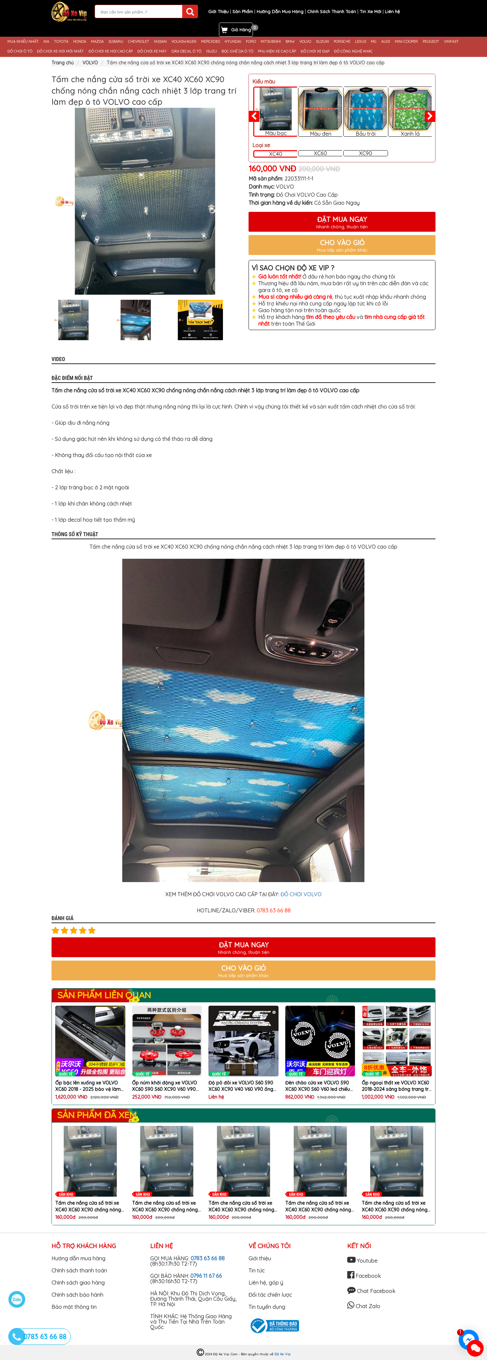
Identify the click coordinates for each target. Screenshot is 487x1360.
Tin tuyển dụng (267, 1306)
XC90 (365, 153)
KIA (46, 41)
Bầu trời (366, 112)
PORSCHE (342, 41)
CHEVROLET (138, 41)
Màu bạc (275, 112)
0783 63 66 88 (208, 1258)
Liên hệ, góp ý (266, 1282)
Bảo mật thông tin (74, 1306)
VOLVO (305, 41)
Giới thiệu (260, 1258)
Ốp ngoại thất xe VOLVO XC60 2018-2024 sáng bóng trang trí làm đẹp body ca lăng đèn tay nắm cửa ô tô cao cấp (396, 1086)
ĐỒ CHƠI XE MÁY (152, 51)
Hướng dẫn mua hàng (78, 1258)
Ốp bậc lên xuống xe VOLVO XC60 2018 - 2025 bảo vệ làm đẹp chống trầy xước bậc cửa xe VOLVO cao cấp (88, 1086)
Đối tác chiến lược (270, 1294)
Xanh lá (410, 112)
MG (374, 41)
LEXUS (360, 41)
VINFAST (451, 41)
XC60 (320, 153)
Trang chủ (63, 63)
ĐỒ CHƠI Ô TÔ (19, 51)
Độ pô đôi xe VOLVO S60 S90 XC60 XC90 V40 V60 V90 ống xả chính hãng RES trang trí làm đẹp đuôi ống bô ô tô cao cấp (243, 1086)
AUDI (385, 41)
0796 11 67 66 (206, 1275)
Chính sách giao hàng (78, 1282)
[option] (145, 201)
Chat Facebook (371, 1291)
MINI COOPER (406, 41)
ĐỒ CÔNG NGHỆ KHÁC (353, 51)
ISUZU (211, 51)
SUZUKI (322, 41)
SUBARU (115, 41)
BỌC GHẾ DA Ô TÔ (237, 51)
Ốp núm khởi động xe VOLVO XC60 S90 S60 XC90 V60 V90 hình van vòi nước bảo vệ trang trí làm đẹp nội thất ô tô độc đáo (167, 1086)
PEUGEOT (431, 41)
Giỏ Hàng (241, 29)
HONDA (79, 41)
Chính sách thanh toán (79, 1270)
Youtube (362, 1260)
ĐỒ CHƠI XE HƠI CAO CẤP (111, 51)
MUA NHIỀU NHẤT (23, 41)
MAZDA (97, 41)
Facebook (364, 1275)
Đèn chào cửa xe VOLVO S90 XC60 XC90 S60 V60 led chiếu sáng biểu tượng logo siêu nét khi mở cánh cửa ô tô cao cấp (318, 1086)
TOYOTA (61, 41)
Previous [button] (46, 320)
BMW (290, 41)
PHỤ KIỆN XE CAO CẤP (277, 51)
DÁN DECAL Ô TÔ (186, 51)
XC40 (275, 154)
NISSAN (160, 41)
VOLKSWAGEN (183, 41)
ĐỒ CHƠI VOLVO (301, 894)
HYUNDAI (233, 41)
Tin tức (257, 1270)
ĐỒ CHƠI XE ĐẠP (315, 51)
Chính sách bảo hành (77, 1294)
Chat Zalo (363, 1306)
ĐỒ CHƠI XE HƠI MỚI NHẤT (60, 51)
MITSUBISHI (271, 41)
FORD (251, 41)
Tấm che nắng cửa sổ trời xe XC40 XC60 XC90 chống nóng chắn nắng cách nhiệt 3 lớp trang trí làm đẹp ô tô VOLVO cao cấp (88, 1206)
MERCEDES (210, 41)
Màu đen (320, 112)
